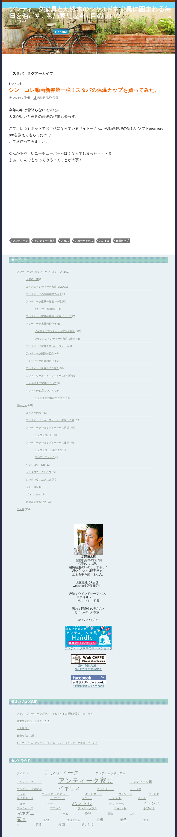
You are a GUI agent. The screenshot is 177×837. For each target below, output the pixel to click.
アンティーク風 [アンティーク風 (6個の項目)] (141, 782)
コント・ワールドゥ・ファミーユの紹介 (49, 375)
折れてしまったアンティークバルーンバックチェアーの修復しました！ (57, 742)
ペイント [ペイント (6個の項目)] (120, 808)
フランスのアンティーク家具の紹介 (55, 338)
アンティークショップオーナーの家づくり (50, 420)
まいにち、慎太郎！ (46, 308)
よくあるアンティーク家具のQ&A (45, 286)
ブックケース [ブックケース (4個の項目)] (25, 808)
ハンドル (104, 240)
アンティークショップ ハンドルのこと (39, 271)
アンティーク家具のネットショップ (88, 648)
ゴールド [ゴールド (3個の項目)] (154, 793)
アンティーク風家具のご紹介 (42, 368)
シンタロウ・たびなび (38, 479)
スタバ (65, 240)
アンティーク (20, 240)
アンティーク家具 (44, 240)
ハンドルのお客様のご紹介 (50, 397)
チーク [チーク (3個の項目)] (142, 798)
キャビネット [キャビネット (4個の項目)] (93, 794)
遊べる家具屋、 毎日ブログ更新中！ (88, 667)
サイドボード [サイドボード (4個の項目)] (25, 798)
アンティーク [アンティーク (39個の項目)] (61, 772)
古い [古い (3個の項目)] (132, 813)
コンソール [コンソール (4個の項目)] (125, 794)
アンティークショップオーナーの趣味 (47, 442)
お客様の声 (32, 279)
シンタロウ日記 (43, 434)
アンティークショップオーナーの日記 (47, 427)
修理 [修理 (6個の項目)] (88, 813)
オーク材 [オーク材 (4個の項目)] (135, 789)
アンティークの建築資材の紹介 (44, 293)
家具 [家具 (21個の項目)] (22, 819)
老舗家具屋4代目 (47, 97)
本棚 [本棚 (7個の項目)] (100, 820)
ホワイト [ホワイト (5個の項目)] (149, 808)
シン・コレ (16, 83)
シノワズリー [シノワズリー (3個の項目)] (57, 798)
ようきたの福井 (35, 412)
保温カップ (122, 240)
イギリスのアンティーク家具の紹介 (55, 331)
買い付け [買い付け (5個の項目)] (88, 824)
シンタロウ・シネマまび (48, 449)
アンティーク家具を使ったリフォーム (47, 345)
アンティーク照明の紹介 (40, 353)
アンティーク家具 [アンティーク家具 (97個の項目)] (85, 780)
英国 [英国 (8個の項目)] (61, 824)
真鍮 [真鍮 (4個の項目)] (38, 824)
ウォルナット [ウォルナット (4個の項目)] (105, 789)
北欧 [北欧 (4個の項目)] (110, 813)
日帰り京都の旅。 (27, 735)
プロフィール (33, 494)
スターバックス (84, 240)
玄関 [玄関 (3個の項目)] (145, 819)
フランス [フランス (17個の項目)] (151, 803)
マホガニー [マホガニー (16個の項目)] (28, 813)
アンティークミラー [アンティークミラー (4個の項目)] (29, 782)
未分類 (20, 509)
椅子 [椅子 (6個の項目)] (123, 820)
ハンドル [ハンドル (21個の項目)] (82, 803)
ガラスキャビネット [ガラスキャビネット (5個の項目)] (55, 794)
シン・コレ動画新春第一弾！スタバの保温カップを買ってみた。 (84, 90)
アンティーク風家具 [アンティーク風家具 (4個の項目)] (29, 789)
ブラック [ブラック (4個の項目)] (55, 808)
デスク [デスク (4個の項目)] (21, 804)
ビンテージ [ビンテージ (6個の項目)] (117, 804)
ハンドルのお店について (40, 390)
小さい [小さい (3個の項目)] (47, 819)
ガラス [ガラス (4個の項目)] (21, 794)
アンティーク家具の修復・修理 (44, 301)
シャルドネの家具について (41, 383)
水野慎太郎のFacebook (88, 686)
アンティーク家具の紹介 (40, 323)
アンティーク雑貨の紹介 (40, 360)
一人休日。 (23, 728)
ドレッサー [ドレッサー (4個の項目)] (49, 804)
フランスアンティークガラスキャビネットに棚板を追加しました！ (55, 713)
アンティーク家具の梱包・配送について (49, 316)
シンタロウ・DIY (35, 464)
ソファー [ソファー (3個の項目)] (87, 798)
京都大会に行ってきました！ (33, 720)
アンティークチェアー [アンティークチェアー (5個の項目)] (110, 773)
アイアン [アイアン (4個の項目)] (22, 773)
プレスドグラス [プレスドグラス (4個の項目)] (87, 808)
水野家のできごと (36, 501)
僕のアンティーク (45, 457)
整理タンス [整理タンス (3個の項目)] (73, 819)
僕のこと (22, 405)
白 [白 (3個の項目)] (18, 824)
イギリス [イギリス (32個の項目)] (69, 788)
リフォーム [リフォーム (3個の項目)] (61, 813)
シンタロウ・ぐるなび (38, 471)
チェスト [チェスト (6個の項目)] (115, 798)
